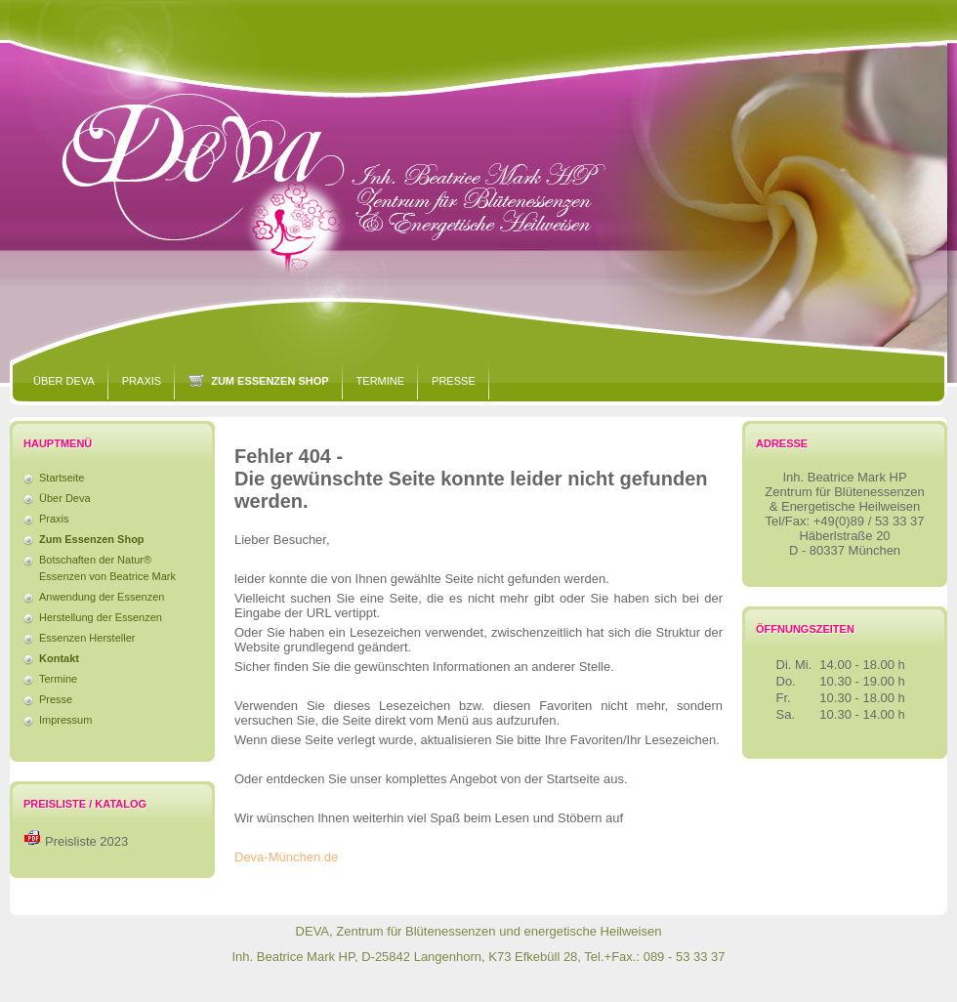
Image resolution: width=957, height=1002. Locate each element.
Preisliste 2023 (86, 841)
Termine (380, 381)
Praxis (141, 381)
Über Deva (64, 381)
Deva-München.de (286, 857)
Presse (454, 381)
